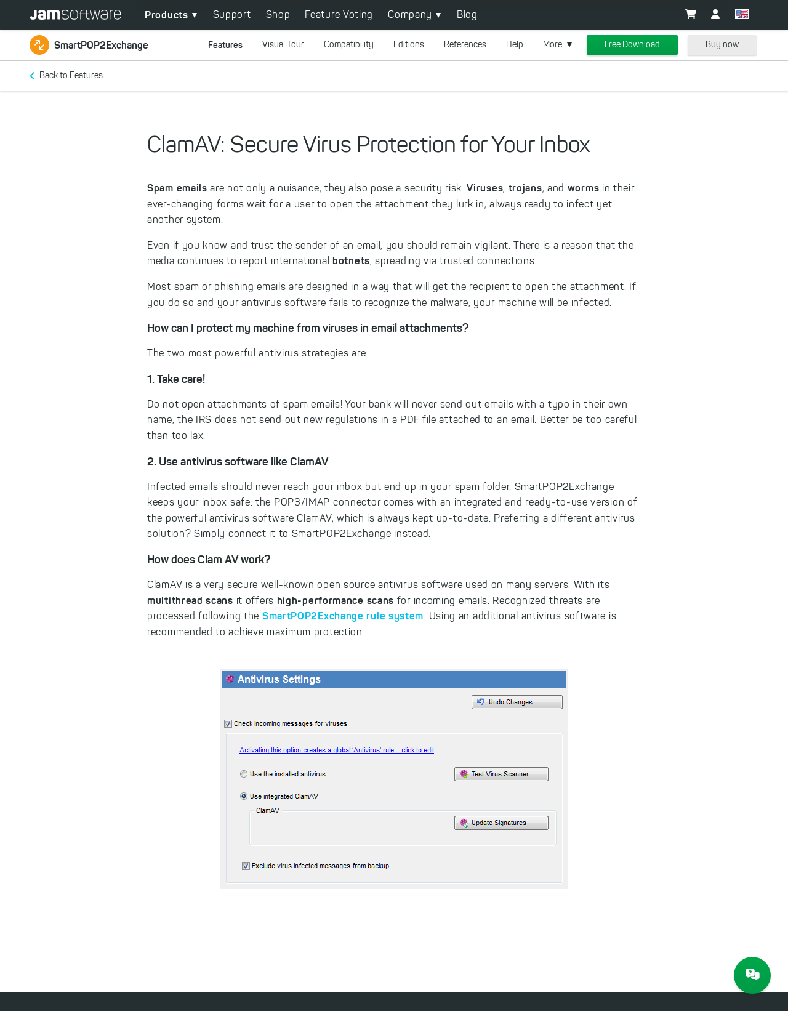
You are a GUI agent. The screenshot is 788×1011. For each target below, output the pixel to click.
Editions (408, 44)
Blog (467, 14)
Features (225, 44)
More (552, 44)
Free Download (632, 44)
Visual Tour (283, 44)
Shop (278, 14)
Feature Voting (339, 14)
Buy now (722, 44)
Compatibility (349, 44)
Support (232, 14)
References (465, 44)
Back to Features (71, 75)
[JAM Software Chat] (752, 975)
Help (514, 44)
